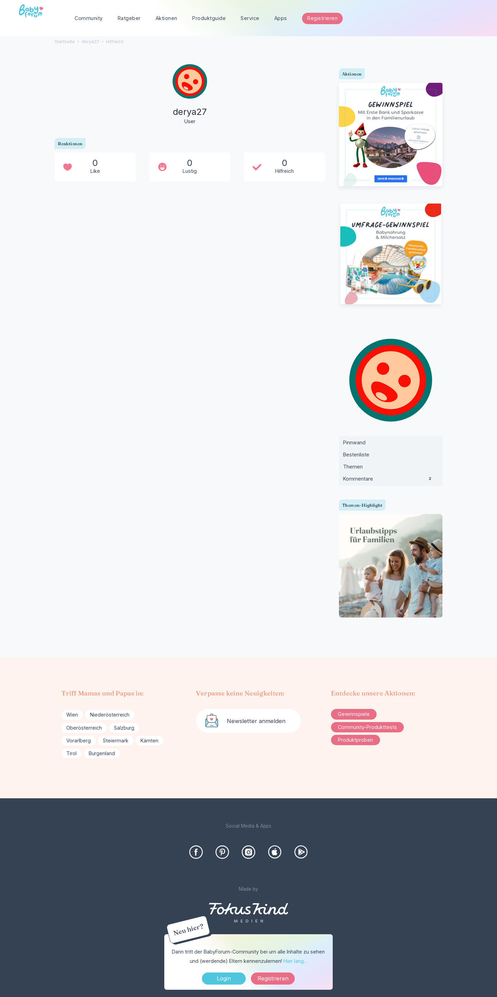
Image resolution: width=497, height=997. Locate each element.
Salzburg (124, 728)
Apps (280, 18)
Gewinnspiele (354, 714)
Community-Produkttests (367, 727)
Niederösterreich (109, 715)
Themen (353, 467)
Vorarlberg (78, 740)
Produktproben (355, 740)
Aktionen (166, 18)
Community (89, 18)
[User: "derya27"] (190, 94)
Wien (72, 715)
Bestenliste (356, 454)
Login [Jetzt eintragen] (224, 978)
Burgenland (102, 753)
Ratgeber (129, 18)
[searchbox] (449, 18)
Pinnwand (354, 442)
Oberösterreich (84, 728)
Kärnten (149, 740)
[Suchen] (476, 18)
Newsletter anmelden (256, 721)
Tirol (71, 753)
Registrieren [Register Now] (273, 978)
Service (250, 18)
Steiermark (115, 740)
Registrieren (322, 18)
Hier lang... (295, 961)
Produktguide (209, 18)
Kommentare (390, 480)
